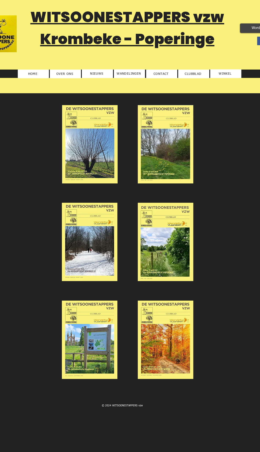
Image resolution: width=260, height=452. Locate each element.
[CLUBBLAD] (193, 74)
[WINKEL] (225, 73)
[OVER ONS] (65, 74)
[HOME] (33, 74)
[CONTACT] (161, 74)
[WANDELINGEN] (129, 73)
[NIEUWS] (97, 73)
